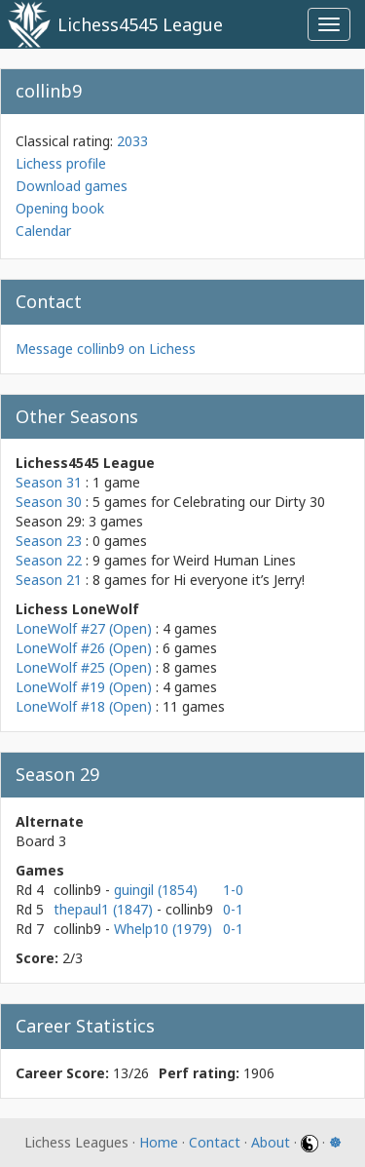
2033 (132, 141)
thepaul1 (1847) (105, 909)
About (270, 1142)
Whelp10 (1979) (163, 928)
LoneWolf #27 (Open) (84, 628)
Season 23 (49, 540)
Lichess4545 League (140, 24)
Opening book (60, 208)
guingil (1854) (156, 889)
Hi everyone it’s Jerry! (239, 579)
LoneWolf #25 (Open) (84, 667)
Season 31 (49, 482)
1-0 (233, 889)
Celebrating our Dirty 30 (249, 501)
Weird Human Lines (234, 560)
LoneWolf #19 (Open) (84, 687)
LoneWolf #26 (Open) (84, 648)
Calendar (43, 230)
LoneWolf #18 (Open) (84, 706)
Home (158, 1142)
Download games (72, 185)
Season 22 (49, 560)
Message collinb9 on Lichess (106, 348)
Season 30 (49, 501)
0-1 (233, 909)
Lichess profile (61, 163)
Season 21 (49, 579)
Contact (214, 1142)
